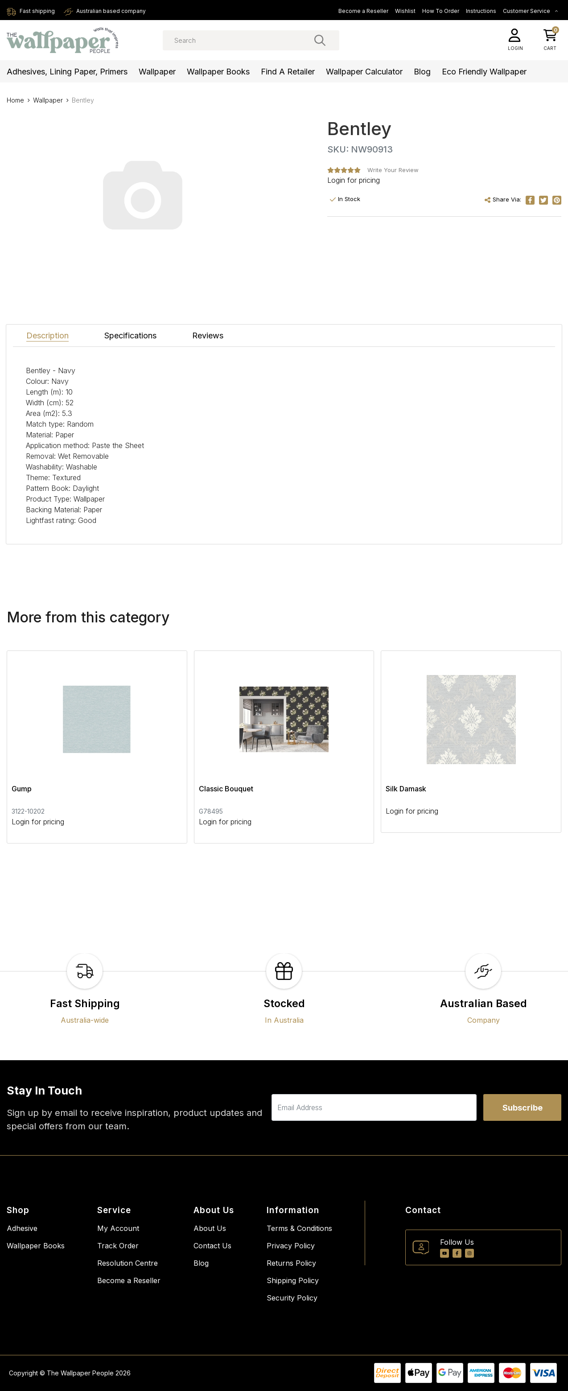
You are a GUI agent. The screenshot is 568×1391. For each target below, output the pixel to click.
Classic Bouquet (226, 788)
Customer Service (530, 11)
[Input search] (251, 40)
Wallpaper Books (218, 71)
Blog (422, 71)
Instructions (481, 11)
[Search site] (320, 40)
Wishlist (405, 11)
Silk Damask (406, 788)
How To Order (440, 11)
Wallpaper (157, 71)
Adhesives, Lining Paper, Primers (67, 71)
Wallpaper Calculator (364, 71)
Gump (22, 788)
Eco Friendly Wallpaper (484, 71)
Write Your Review (393, 169)
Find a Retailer (288, 71)
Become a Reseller (363, 11)
